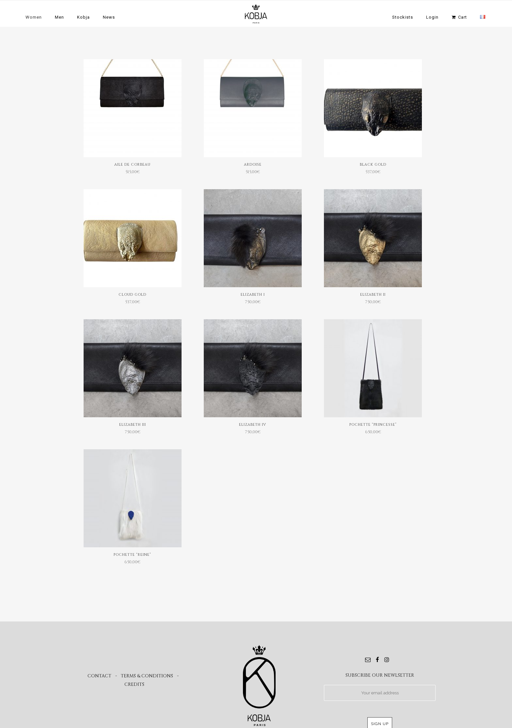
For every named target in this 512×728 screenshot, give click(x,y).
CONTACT (99, 676)
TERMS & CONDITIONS (147, 676)
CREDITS (134, 684)
